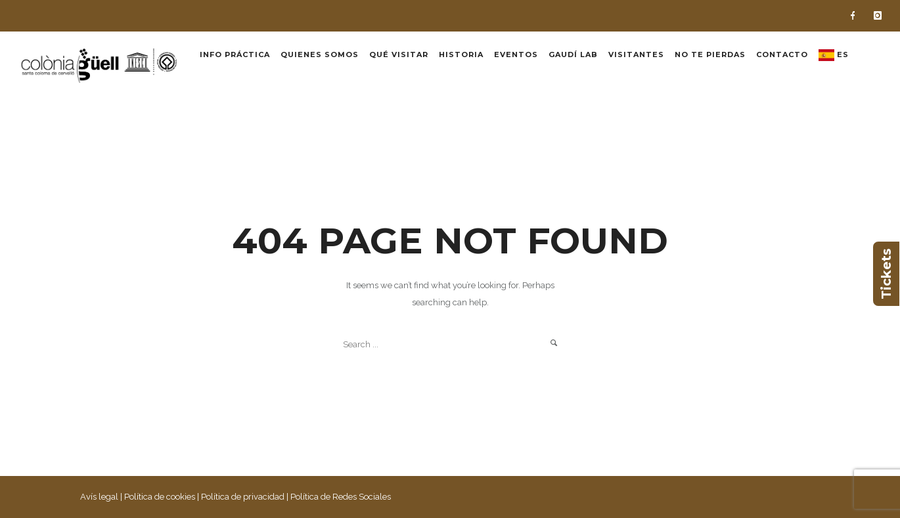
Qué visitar (398, 54)
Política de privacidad (242, 497)
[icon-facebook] (856, 16)
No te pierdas (710, 54)
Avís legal (99, 497)
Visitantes (636, 54)
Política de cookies (159, 497)
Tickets (886, 273)
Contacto (782, 54)
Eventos (516, 54)
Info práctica (235, 54)
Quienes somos (320, 54)
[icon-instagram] (877, 16)
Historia (461, 54)
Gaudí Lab (573, 54)
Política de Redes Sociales (340, 497)
